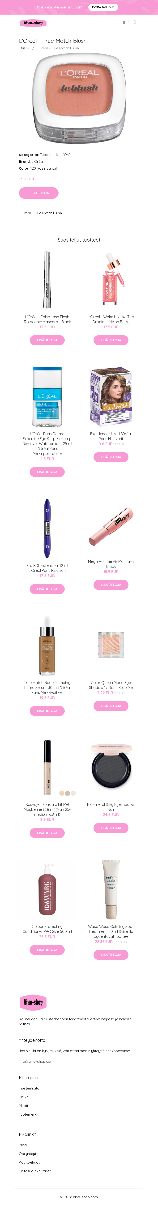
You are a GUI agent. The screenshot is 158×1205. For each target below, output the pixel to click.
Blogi (23, 1145)
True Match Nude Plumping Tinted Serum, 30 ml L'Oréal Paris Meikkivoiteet (47, 687)
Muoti (23, 1105)
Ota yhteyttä (29, 1153)
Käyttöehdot (29, 1162)
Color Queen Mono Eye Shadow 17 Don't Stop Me (111, 685)
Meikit (23, 1097)
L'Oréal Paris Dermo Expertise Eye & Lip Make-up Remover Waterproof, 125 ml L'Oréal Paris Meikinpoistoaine (47, 443)
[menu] (135, 22)
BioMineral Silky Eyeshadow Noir (111, 807)
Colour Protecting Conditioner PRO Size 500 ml (47, 929)
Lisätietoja (39, 193)
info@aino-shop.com (36, 1061)
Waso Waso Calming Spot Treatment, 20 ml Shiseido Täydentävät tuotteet (111, 931)
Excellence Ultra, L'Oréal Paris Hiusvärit (111, 436)
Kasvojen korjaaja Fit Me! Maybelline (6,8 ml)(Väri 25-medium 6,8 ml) (47, 809)
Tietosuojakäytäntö (35, 1171)
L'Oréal (67, 154)
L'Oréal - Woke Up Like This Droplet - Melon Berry (111, 319)
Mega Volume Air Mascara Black (111, 564)
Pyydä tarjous (103, 7)
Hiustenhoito (29, 1088)
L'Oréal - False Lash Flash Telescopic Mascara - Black (47, 319)
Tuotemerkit (50, 154)
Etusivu (24, 48)
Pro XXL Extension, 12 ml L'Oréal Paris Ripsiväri (47, 568)
